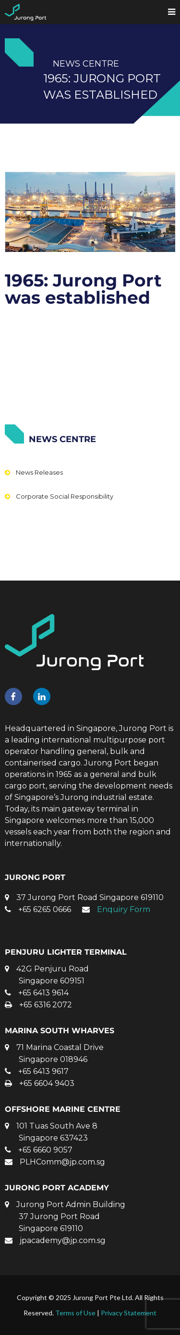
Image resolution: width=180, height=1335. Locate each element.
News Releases (39, 472)
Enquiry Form (123, 909)
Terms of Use (75, 1313)
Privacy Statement (128, 1313)
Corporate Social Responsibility (64, 496)
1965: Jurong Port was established (83, 289)
